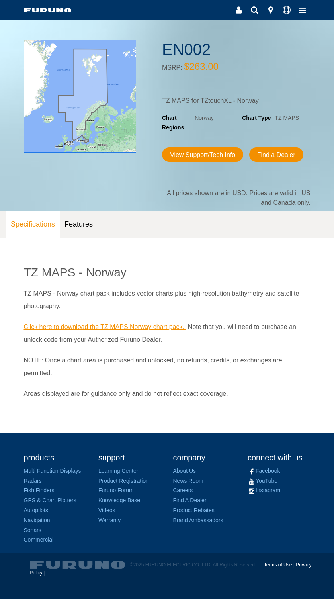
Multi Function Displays (52, 471)
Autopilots (36, 510)
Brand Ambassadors (198, 520)
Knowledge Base (119, 500)
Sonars (32, 530)
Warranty (109, 520)
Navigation (37, 520)
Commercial (39, 539)
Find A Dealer (190, 500)
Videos (106, 510)
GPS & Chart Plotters (50, 500)
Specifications (33, 224)
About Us (184, 471)
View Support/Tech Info (202, 154)
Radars (33, 481)
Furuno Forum (116, 490)
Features (78, 224)
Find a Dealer (276, 154)
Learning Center (118, 471)
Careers (183, 490)
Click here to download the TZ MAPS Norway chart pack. (105, 326)
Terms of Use (278, 565)
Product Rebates (194, 510)
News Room (188, 481)
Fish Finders (39, 490)
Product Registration (123, 481)
